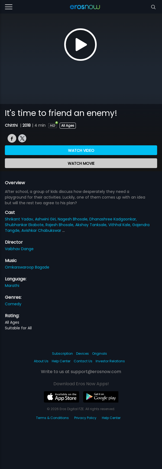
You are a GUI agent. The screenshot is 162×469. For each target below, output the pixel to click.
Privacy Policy (85, 418)
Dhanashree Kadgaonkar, (113, 219)
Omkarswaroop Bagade (27, 267)
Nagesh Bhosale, (73, 219)
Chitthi (12, 125)
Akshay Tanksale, (91, 224)
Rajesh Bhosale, (60, 224)
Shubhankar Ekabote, (25, 224)
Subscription (62, 353)
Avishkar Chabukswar (41, 230)
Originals (99, 353)
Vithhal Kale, (120, 224)
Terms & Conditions (52, 418)
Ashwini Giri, (46, 219)
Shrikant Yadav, (20, 219)
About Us (41, 361)
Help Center (61, 361)
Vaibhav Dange (19, 249)
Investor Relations (110, 361)
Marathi (12, 285)
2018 (26, 125)
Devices (82, 353)
